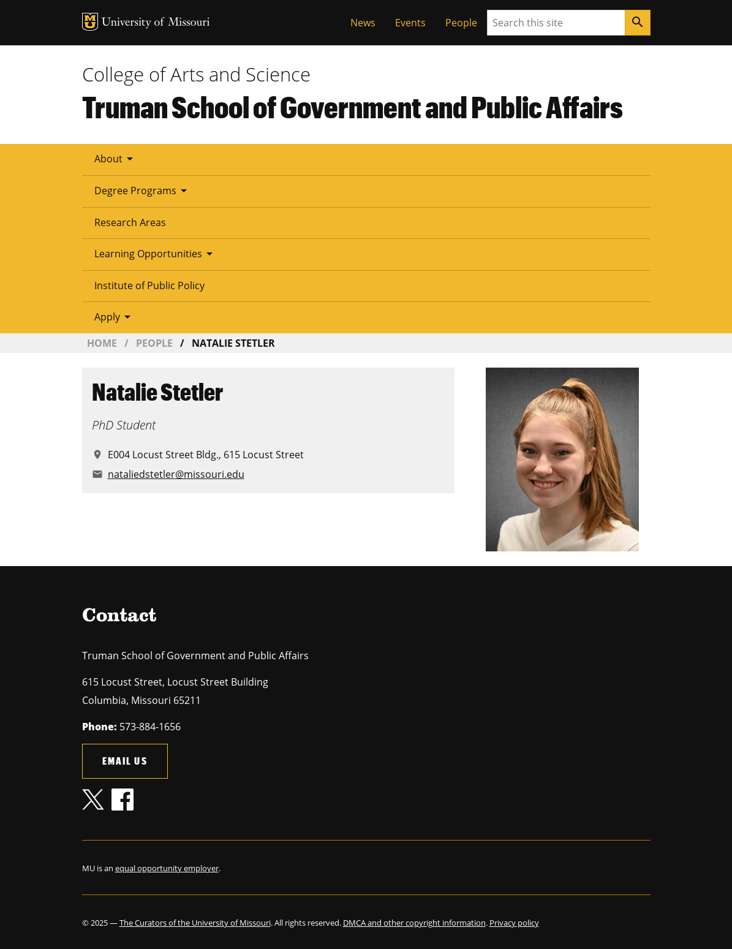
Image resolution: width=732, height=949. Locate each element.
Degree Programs (142, 190)
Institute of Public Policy (149, 285)
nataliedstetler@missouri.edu (176, 474)
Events (410, 22)
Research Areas (130, 222)
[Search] (638, 23)
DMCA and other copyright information (414, 922)
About (115, 158)
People (461, 22)
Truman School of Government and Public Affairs (352, 106)
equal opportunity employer (167, 868)
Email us (125, 760)
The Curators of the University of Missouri (195, 922)
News (362, 22)
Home (102, 343)
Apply (114, 316)
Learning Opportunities (155, 253)
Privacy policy (514, 922)
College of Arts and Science (196, 74)
